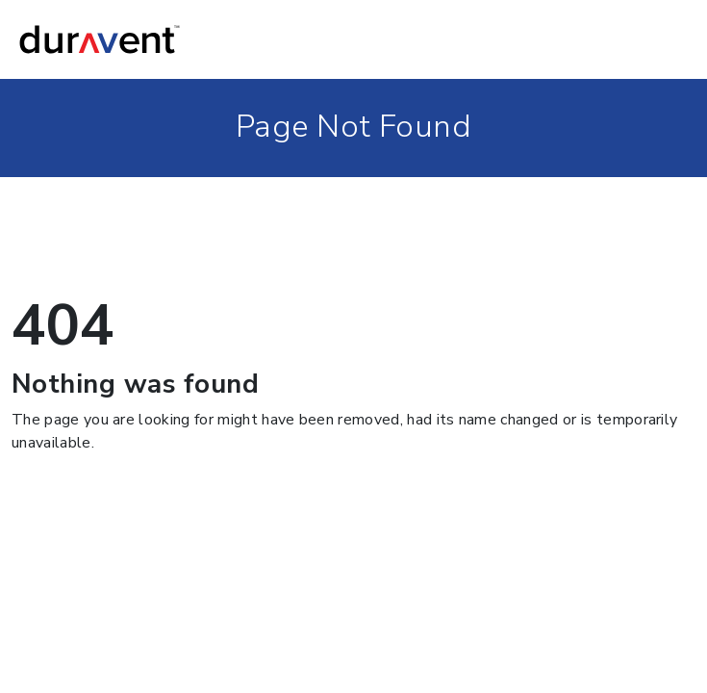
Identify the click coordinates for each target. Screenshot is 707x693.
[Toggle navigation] (669, 39)
